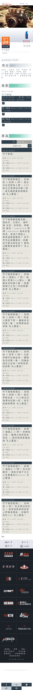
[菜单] (30, 3)
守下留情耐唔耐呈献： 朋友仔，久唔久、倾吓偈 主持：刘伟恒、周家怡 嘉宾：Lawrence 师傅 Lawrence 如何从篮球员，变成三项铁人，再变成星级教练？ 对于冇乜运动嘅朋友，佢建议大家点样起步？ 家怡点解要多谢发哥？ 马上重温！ (16, 234)
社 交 (26, 542)
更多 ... (3, 537)
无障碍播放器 (20, 653)
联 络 (10, 546)
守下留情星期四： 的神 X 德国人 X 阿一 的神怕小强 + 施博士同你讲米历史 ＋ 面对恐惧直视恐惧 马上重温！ (17, 435)
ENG (21, 3)
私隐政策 (8, 653)
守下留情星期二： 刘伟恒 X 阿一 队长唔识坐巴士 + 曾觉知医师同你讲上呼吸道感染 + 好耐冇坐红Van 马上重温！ (16, 509)
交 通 (10, 542)
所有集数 (6, 46)
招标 (24, 649)
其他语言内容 (15, 656)
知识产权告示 (9, 651)
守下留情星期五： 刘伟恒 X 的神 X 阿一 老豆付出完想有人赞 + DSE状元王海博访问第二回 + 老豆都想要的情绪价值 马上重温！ (16, 186)
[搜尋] (27, 3)
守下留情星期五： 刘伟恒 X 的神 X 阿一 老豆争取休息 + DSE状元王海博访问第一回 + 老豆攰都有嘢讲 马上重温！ (16, 398)
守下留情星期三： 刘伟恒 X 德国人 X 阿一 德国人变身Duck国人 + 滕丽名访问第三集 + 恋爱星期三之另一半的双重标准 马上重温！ (17, 281)
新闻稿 (8, 649)
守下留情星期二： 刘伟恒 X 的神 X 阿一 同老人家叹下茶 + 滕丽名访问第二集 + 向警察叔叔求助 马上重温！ (16, 320)
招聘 (16, 649)
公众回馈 (26, 546)
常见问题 (22, 651)
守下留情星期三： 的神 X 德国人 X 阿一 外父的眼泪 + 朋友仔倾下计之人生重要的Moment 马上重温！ (17, 472)
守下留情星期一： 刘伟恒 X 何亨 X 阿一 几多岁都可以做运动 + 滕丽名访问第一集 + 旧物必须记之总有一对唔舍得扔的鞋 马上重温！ (16, 359)
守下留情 (7, 94)
